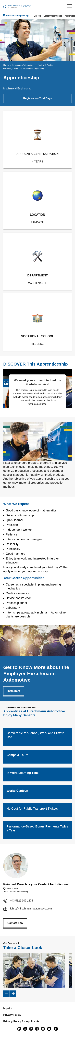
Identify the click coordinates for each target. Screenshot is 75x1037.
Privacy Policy (12, 1014)
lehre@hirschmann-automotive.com (31, 908)
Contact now (15, 923)
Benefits (37, 16)
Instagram (13, 691)
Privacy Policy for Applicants (21, 1021)
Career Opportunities (53, 16)
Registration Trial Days (37, 98)
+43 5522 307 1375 (21, 900)
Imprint (7, 1008)
